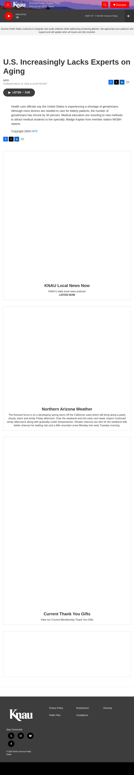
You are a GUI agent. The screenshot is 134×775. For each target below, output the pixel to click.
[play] (8, 16)
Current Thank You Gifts (67, 613)
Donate (121, 5)
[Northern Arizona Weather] (67, 354)
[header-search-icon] (105, 5)
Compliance (82, 715)
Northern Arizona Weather (67, 409)
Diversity (107, 708)
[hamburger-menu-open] (8, 5)
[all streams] (129, 16)
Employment (82, 708)
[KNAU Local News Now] (67, 215)
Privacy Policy (56, 708)
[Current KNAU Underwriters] (67, 654)
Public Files (55, 715)
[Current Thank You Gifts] (67, 522)
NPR (34, 131)
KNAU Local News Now (67, 285)
